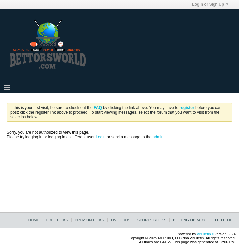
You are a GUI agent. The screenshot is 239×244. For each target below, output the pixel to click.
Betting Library (189, 220)
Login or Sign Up (210, 4)
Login (100, 137)
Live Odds (120, 220)
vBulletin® (205, 234)
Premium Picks (89, 220)
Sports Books (151, 220)
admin (158, 137)
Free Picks (57, 220)
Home (33, 220)
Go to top (222, 220)
